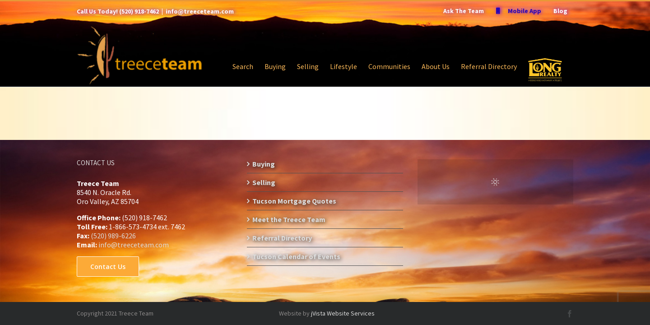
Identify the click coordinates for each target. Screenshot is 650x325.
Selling (263, 182)
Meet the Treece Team (288, 219)
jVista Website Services (343, 313)
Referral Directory (282, 237)
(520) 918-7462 (139, 11)
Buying (263, 163)
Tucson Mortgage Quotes (294, 200)
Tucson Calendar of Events (296, 256)
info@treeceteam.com (200, 11)
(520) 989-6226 (113, 235)
